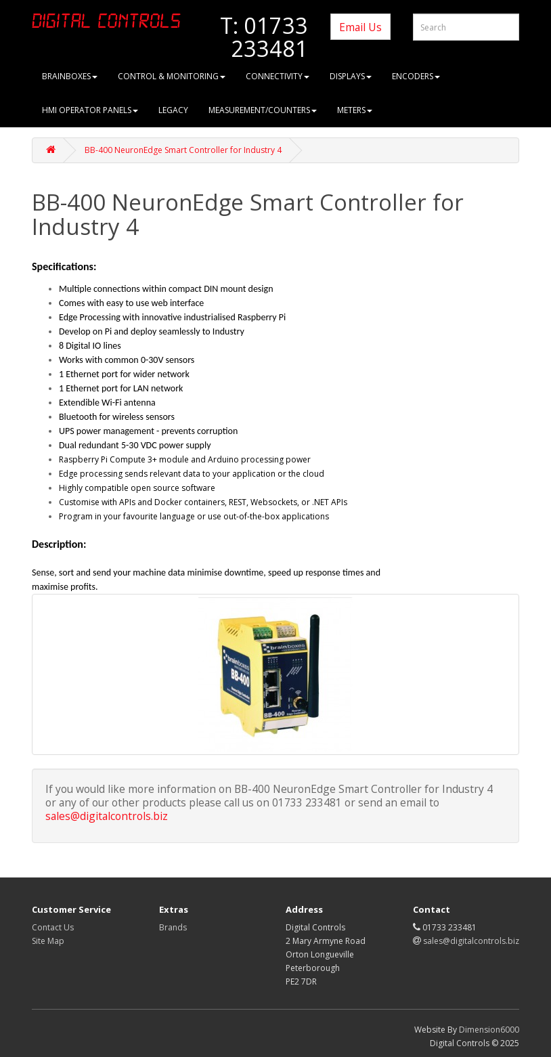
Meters (354, 110)
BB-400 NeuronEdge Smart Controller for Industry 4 (183, 150)
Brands (173, 927)
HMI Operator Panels (90, 110)
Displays (351, 76)
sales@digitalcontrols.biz (106, 815)
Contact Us (53, 927)
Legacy (173, 110)
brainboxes (69, 76)
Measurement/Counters (262, 110)
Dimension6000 (489, 1029)
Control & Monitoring (171, 76)
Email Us (360, 27)
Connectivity (277, 76)
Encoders (416, 76)
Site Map (48, 941)
